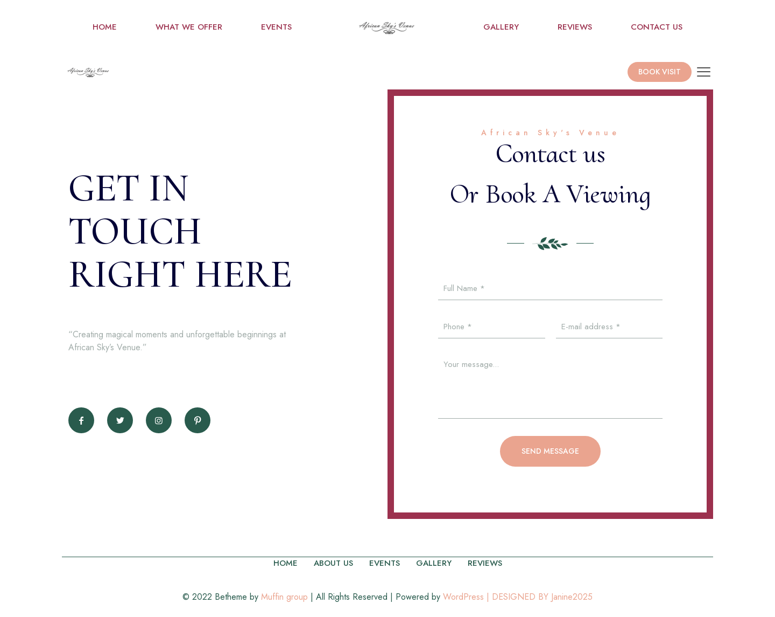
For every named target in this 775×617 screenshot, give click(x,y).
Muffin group (284, 597)
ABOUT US (333, 563)
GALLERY (434, 563)
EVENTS (384, 563)
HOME (285, 563)
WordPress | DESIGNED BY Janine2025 (518, 597)
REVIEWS (485, 563)
